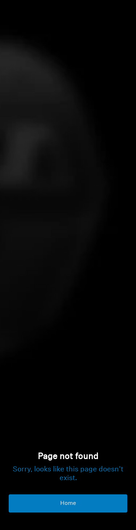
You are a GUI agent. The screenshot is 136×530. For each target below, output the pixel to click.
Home (68, 503)
